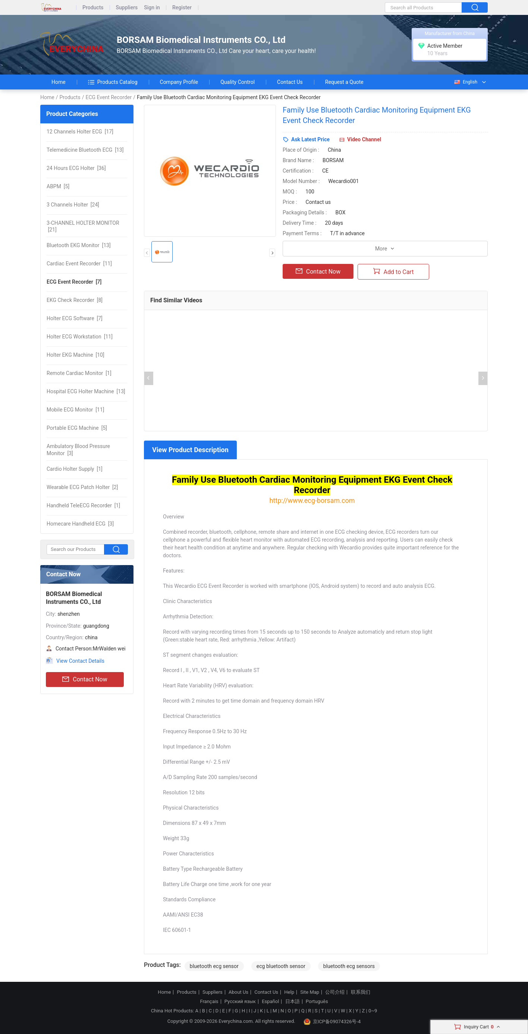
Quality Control (237, 82)
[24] (73, 205)
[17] (80, 132)
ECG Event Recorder (108, 97)
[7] (74, 282)
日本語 (292, 1001)
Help (289, 992)
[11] (79, 264)
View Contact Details (80, 661)
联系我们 (360, 992)
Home (58, 82)
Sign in (152, 7)
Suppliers (127, 7)
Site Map (309, 992)
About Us (238, 992)
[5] (58, 186)
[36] (76, 168)
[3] (78, 449)
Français (209, 1001)
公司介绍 (335, 992)
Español (270, 1001)
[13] (85, 150)
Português (317, 1001)
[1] (79, 373)
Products (93, 7)
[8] (75, 300)
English (465, 82)
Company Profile (179, 82)
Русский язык (240, 1001)
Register (182, 7)
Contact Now (84, 679)
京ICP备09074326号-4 (332, 1021)
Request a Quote (344, 82)
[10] (75, 355)
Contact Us (290, 82)
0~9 (372, 1010)
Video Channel (364, 139)
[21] (83, 226)
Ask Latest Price (310, 139)
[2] (82, 487)
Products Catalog (113, 82)
